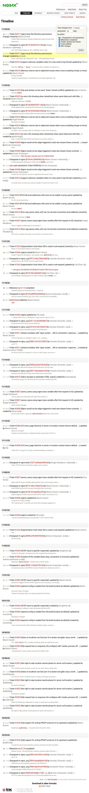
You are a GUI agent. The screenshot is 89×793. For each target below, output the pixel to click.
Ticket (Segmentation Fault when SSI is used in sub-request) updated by (45, 530)
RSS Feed (45, 786)
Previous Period (67, 17)
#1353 (28, 101)
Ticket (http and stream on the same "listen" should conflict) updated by (45, 90)
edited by (22, 300)
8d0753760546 (38, 414)
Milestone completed (19, 288)
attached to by (31, 165)
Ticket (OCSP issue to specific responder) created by (38, 606)
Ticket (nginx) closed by (26, 252)
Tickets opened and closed (70, 42)
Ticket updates (65, 44)
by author (69, 34)
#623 (28, 217)
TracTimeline (52, 780)
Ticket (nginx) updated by (25, 315)
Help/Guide (72, 9)
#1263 (50, 276)
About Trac (83, 9)
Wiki (16, 13)
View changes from (71, 28)
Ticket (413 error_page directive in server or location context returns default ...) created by (44, 446)
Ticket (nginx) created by (25, 515)
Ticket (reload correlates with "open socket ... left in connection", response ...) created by (45, 349)
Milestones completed (68, 40)
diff (13, 302)
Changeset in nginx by (38, 105)
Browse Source (53, 13)
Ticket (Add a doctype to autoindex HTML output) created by (41, 377)
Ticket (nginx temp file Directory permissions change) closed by (27, 35)
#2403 (52, 113)
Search (83, 13)
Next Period (80, 17)
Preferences (60, 9)
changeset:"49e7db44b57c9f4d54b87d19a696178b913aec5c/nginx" (35, 270)
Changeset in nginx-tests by (41, 462)
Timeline (26, 13)
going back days (67, 31)
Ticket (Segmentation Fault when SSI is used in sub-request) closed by (45, 246)
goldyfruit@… (23, 728)
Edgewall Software (26, 791)
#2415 (19, 93)
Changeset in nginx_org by (39, 258)
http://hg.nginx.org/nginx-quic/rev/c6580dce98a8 (36, 156)
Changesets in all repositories (71, 38)
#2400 (43, 162)
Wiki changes (65, 46)
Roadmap (38, 13)
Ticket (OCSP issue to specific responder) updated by (38, 551)
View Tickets (69, 13)
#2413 (19, 208)
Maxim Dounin (24, 562)
